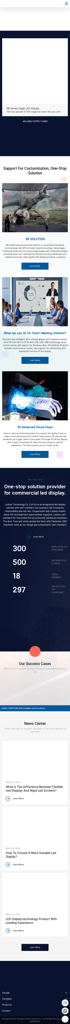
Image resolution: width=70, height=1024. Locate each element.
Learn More (35, 266)
